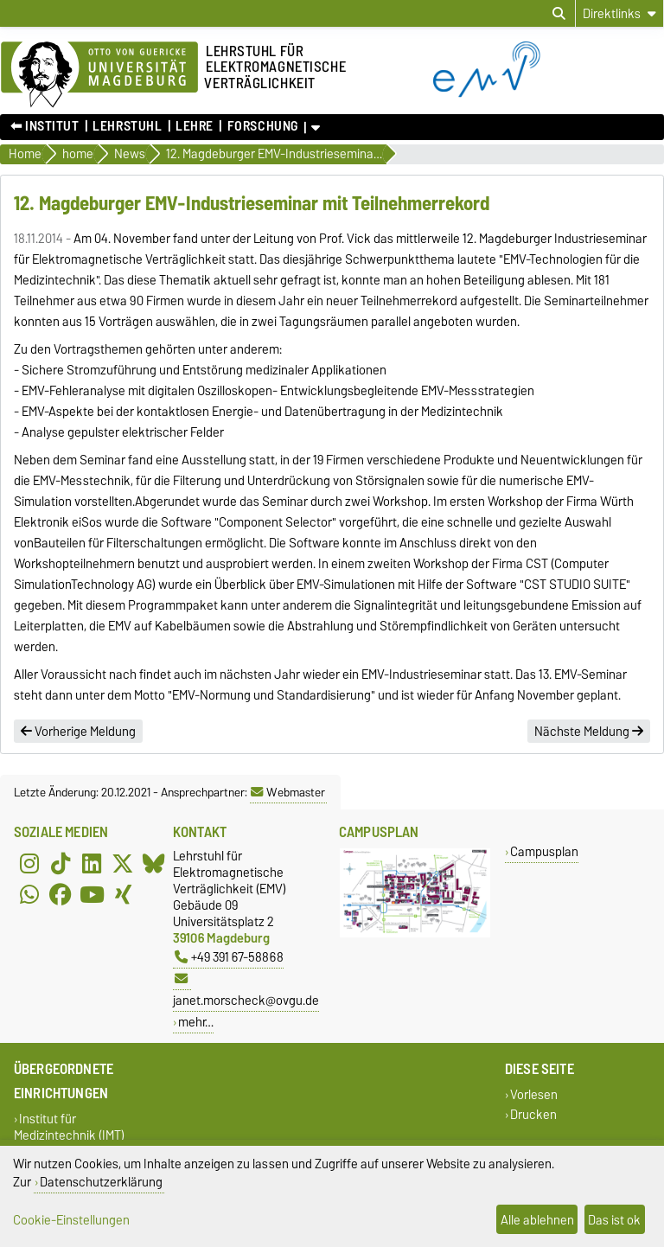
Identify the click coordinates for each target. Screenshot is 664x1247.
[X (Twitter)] (122, 863)
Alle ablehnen (537, 1220)
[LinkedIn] (91, 863)
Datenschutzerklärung (101, 1182)
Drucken (533, 1115)
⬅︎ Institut (45, 126)
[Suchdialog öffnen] (559, 13)
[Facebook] (60, 894)
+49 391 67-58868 (229, 957)
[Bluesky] (153, 863)
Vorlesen (534, 1094)
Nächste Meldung (588, 731)
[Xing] (122, 894)
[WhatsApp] (29, 894)
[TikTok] (60, 863)
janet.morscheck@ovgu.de (246, 991)
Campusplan (544, 851)
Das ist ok (614, 1220)
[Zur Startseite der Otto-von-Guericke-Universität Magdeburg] (99, 75)
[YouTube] (91, 894)
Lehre (195, 126)
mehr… (196, 1022)
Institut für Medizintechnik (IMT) (69, 1127)
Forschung (262, 126)
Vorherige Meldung (78, 731)
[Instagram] (29, 863)
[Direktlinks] (619, 13)
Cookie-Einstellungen (71, 1220)
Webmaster (288, 792)
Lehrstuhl (127, 126)
